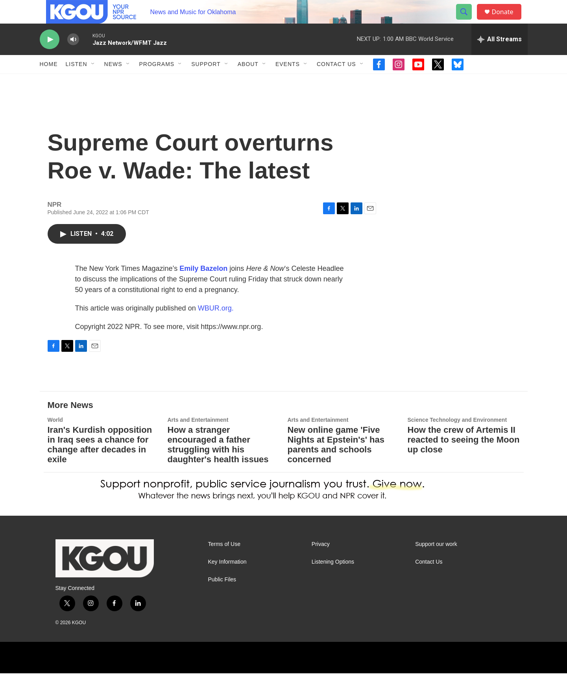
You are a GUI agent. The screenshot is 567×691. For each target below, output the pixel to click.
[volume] (73, 57)
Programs (157, 82)
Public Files (222, 597)
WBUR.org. (216, 326)
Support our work (436, 562)
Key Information (227, 580)
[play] (49, 57)
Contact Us (336, 82)
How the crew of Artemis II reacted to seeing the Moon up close (464, 457)
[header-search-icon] (468, 21)
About (248, 82)
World (55, 437)
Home (49, 82)
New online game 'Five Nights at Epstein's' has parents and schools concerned (336, 462)
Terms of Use (224, 562)
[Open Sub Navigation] (93, 82)
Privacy (321, 562)
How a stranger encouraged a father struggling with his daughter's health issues (218, 462)
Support (205, 82)
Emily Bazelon (203, 286)
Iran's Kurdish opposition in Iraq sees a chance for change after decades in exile (100, 462)
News (113, 82)
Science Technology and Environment (457, 437)
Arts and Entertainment (198, 437)
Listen (76, 82)
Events (287, 82)
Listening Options (333, 580)
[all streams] (499, 57)
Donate (507, 21)
